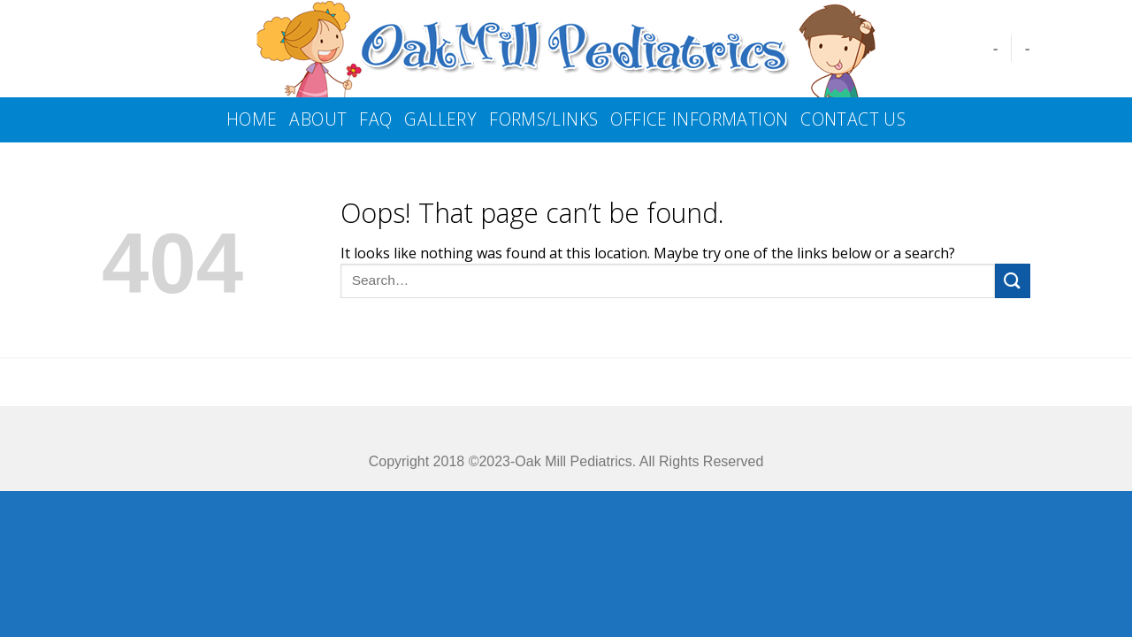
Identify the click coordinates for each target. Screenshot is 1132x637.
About (318, 119)
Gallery (440, 119)
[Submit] (1012, 281)
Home (252, 119)
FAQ (375, 119)
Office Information (699, 119)
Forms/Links (543, 119)
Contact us (853, 119)
